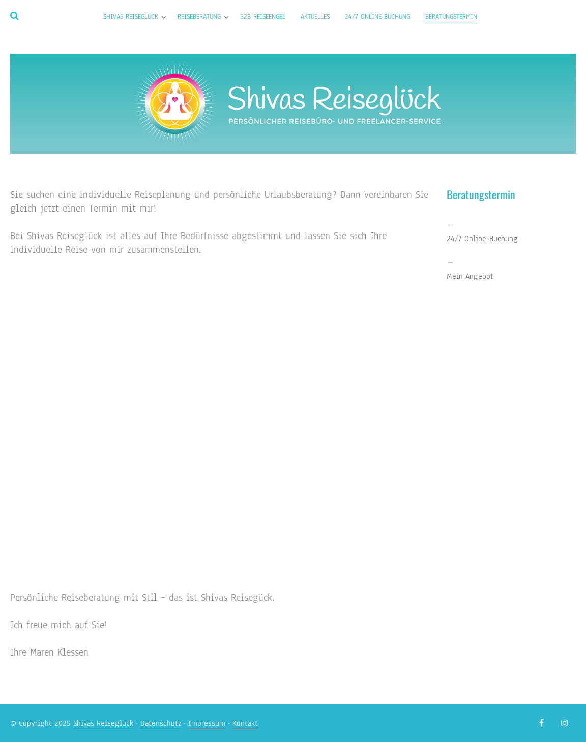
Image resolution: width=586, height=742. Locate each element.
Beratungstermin (451, 16)
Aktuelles (315, 16)
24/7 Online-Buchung (377, 16)
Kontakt (245, 723)
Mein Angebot (470, 276)
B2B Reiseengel (262, 16)
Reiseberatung (199, 16)
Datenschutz (160, 723)
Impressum (206, 723)
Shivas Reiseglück (130, 16)
